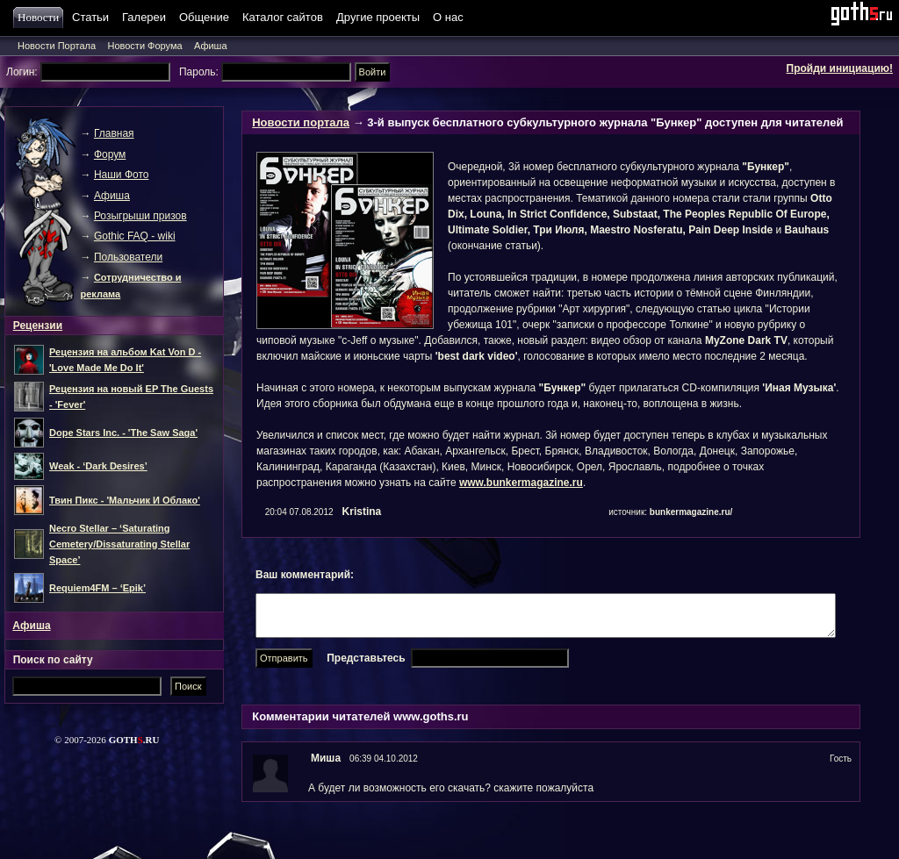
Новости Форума (144, 45)
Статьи (90, 17)
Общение (204, 17)
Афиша (210, 45)
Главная (114, 133)
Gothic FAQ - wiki (135, 236)
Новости (40, 17)
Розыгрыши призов (140, 216)
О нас (448, 17)
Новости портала (300, 122)
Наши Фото (121, 174)
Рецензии (37, 325)
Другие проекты (378, 17)
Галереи (144, 17)
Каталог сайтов (282, 17)
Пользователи (128, 257)
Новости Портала (57, 45)
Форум (110, 154)
